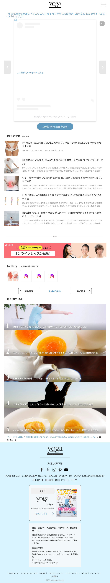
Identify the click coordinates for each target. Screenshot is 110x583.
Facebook (42, 470)
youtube (66, 470)
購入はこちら (41, 513)
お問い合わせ (13, 573)
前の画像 (29, 291)
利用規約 (42, 573)
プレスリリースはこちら (28, 573)
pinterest (60, 470)
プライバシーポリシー (55, 573)
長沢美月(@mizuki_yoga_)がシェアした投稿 (55, 116)
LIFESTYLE (37, 480)
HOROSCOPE (52, 480)
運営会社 (85, 573)
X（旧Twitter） (48, 470)
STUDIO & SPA (69, 480)
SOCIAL (53, 476)
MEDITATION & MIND (34, 476)
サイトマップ (94, 573)
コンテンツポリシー (72, 573)
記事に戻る (55, 291)
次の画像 (81, 291)
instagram (54, 470)
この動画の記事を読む (55, 127)
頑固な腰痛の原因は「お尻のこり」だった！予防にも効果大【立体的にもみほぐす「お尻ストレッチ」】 (56, 15)
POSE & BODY (13, 476)
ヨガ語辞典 (54, 576)
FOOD (77, 476)
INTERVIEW (65, 476)
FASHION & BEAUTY (93, 476)
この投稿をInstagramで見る (30, 72)
